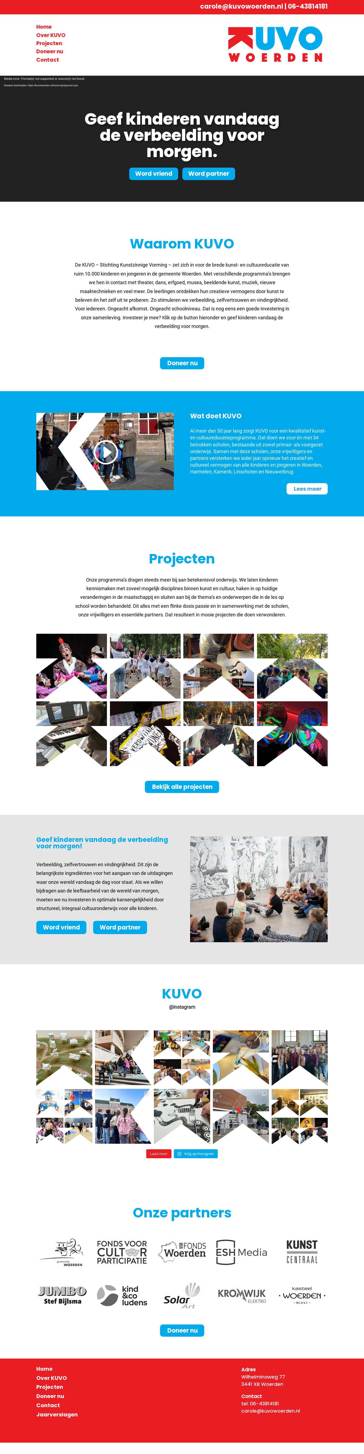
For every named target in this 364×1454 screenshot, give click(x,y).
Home (44, 27)
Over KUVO (51, 35)
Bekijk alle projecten (182, 798)
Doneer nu (49, 51)
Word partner (208, 174)
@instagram (182, 1018)
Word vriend (153, 174)
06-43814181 (308, 6)
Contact (47, 60)
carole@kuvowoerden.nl (241, 6)
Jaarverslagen (57, 1425)
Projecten (49, 43)
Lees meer (308, 489)
